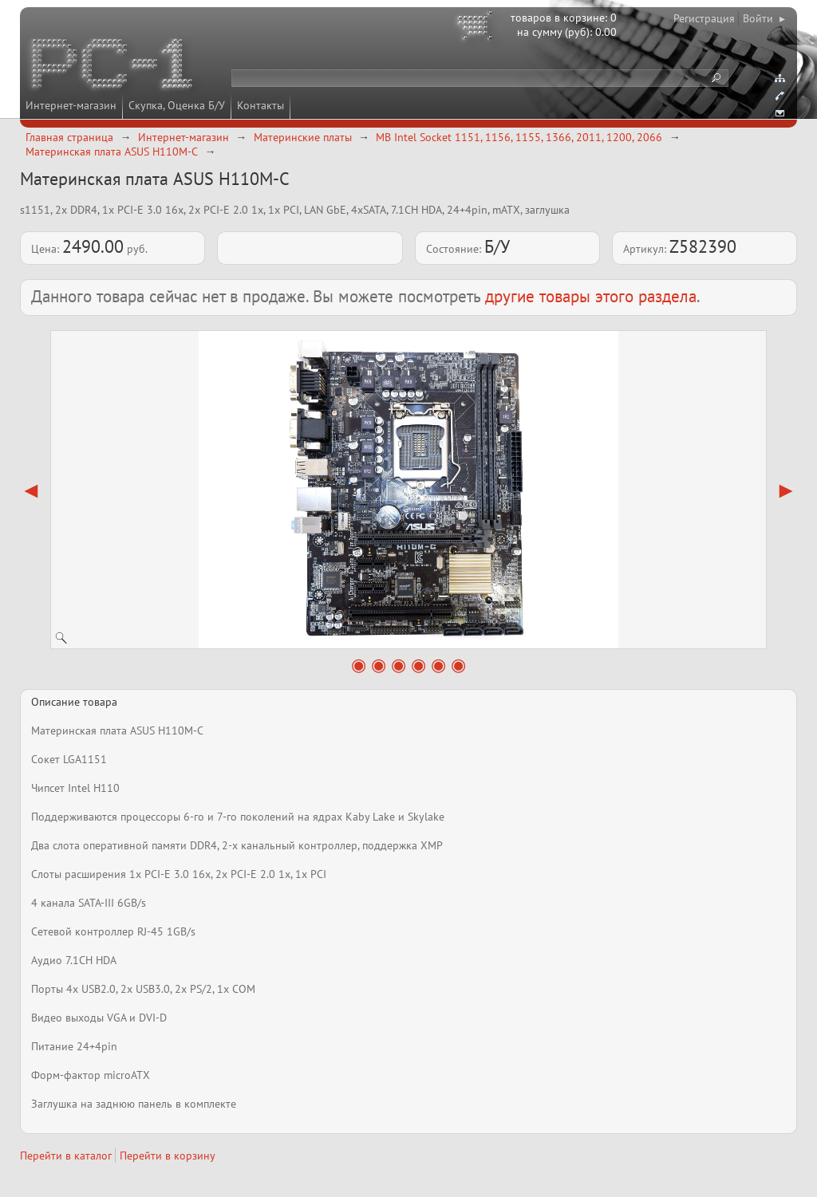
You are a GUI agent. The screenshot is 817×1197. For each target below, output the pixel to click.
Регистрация (704, 18)
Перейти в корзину (167, 1155)
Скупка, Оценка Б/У (176, 105)
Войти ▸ (764, 18)
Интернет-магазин (71, 105)
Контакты (260, 105)
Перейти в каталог (66, 1155)
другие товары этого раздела (591, 296)
